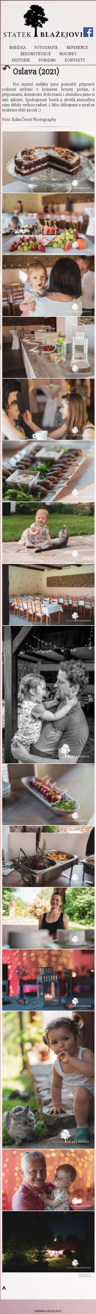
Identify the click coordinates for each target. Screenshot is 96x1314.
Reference (77, 47)
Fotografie (46, 47)
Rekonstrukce (35, 53)
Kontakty (74, 60)
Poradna (47, 60)
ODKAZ (84, 1275)
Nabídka (17, 47)
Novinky (68, 53)
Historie (21, 60)
